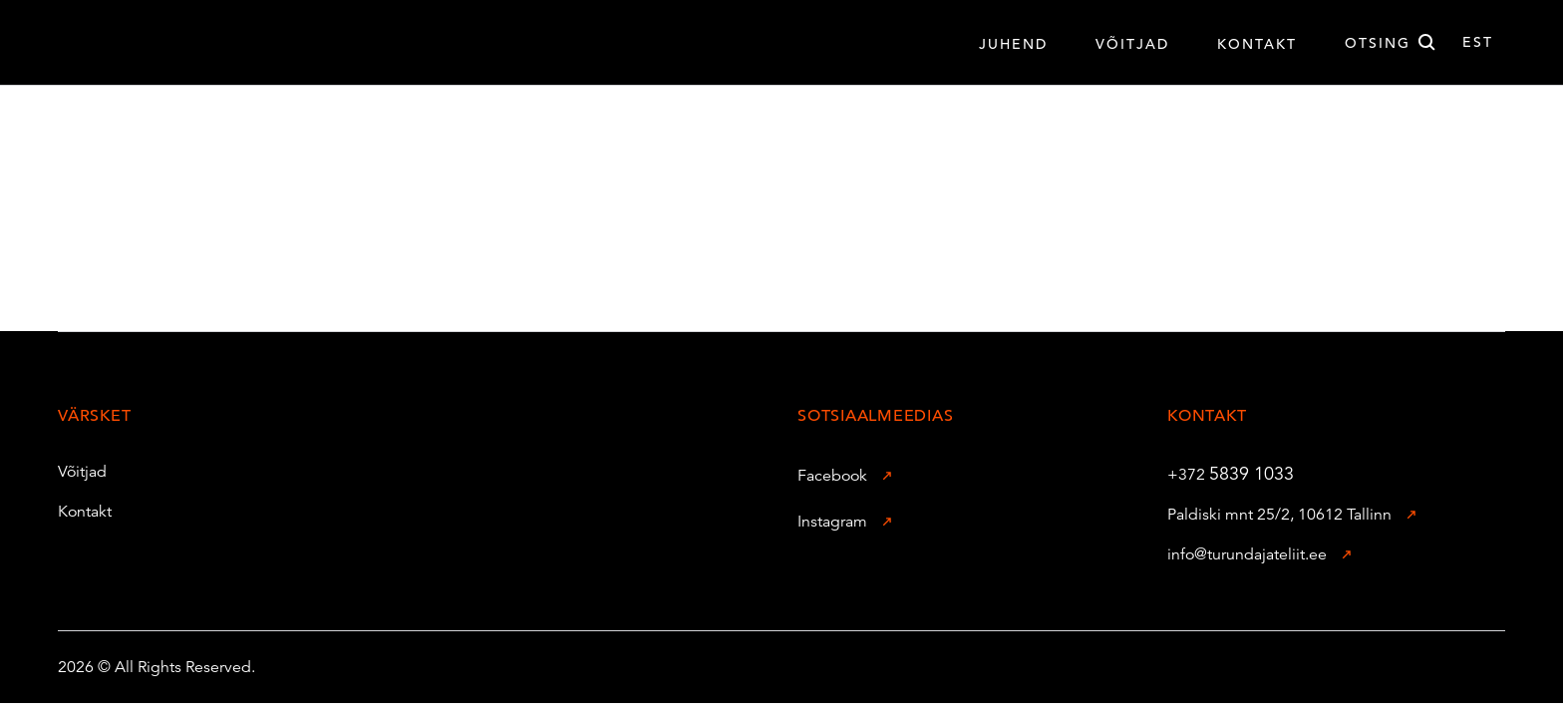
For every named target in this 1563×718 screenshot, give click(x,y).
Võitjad (71, 472)
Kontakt (1257, 44)
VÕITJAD (1132, 44)
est (1477, 42)
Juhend (1013, 44)
